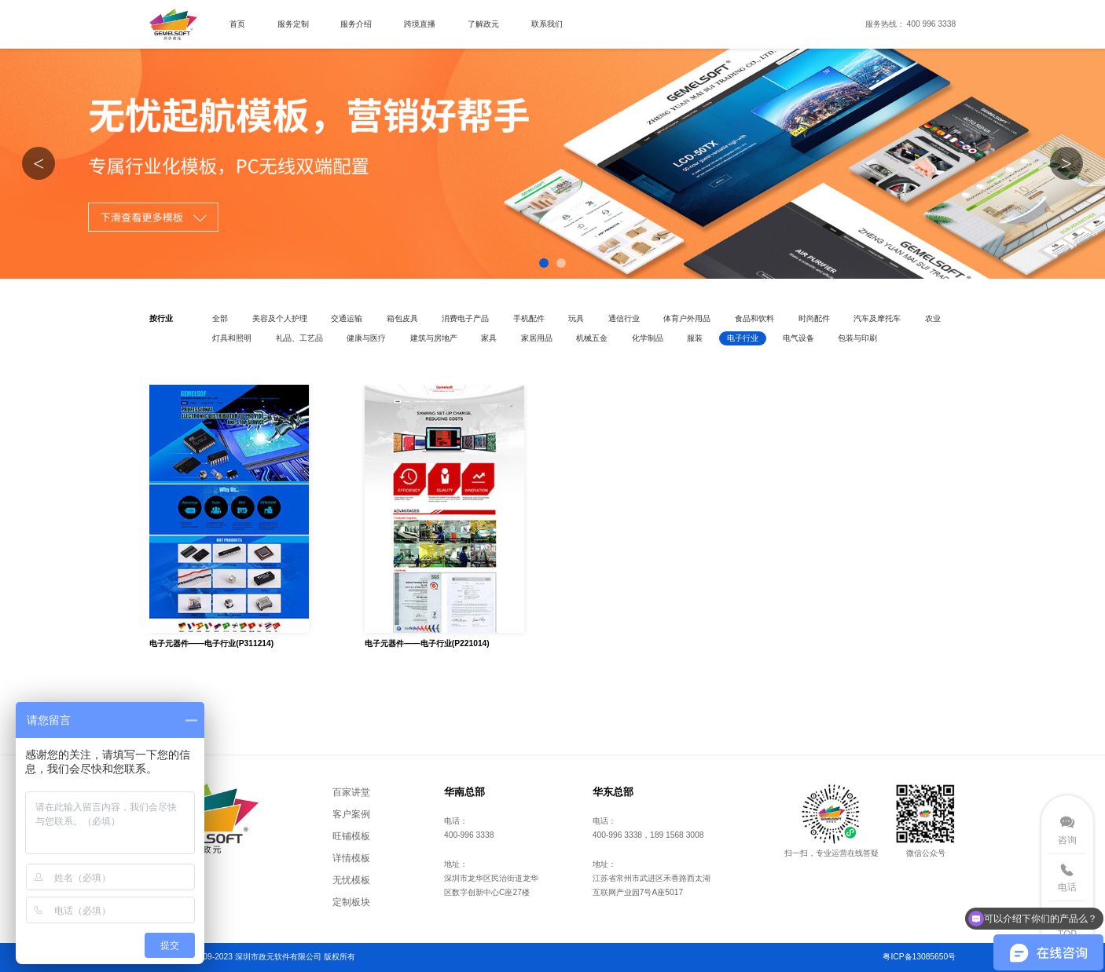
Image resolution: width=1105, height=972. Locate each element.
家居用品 (536, 338)
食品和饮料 (754, 318)
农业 (933, 318)
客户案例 (351, 814)
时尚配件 (814, 318)
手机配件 (529, 318)
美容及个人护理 (279, 318)
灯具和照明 (231, 338)
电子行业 (742, 338)
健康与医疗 (366, 338)
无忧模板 (351, 880)
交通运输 (346, 318)
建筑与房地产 (433, 338)
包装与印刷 (857, 338)
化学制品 (647, 338)
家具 (489, 338)
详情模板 (351, 858)
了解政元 (483, 24)
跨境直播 (419, 24)
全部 (220, 318)
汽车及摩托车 (877, 318)
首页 (237, 24)
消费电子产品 (465, 318)
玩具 (576, 318)
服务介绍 (356, 24)
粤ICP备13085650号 (919, 956)
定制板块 (351, 902)
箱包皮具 (402, 318)
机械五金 (592, 338)
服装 (695, 338)
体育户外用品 (686, 318)
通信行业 (624, 318)
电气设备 (798, 338)
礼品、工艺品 (299, 338)
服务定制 (293, 24)
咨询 (1067, 840)
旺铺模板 (351, 836)
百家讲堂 (351, 792)
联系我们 (547, 24)
